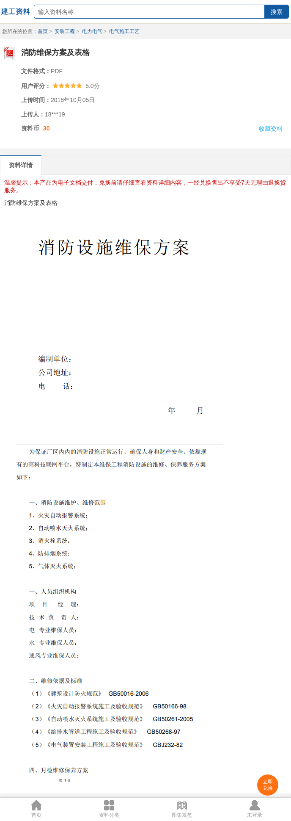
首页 (43, 31)
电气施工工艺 (124, 31)
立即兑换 (268, 785)
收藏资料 (271, 129)
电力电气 (92, 31)
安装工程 (65, 31)
